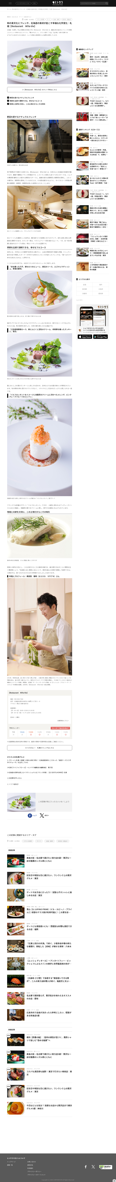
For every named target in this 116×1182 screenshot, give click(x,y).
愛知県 (100, 293)
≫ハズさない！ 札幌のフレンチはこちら (39, 748)
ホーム (9, 9)
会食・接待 (56, 19)
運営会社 (30, 1165)
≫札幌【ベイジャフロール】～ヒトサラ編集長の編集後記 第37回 (30, 767)
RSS (34, 3)
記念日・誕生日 (66, 19)
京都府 (84, 293)
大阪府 (100, 289)
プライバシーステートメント (36, 1175)
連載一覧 (10, 1165)
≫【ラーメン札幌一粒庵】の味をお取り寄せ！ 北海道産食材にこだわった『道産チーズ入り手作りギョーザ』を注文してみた (39, 761)
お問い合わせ (31, 1162)
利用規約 (30, 1168)
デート (48, 19)
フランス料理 (40, 19)
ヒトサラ (79, 300)
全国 (84, 285)
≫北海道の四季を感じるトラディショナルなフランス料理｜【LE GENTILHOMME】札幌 (37, 772)
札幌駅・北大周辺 (29, 19)
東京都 (84, 289)
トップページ (11, 1162)
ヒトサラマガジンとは (23, 3)
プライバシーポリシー (34, 1171)
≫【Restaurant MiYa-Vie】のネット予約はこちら (39, 90)
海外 (100, 285)
